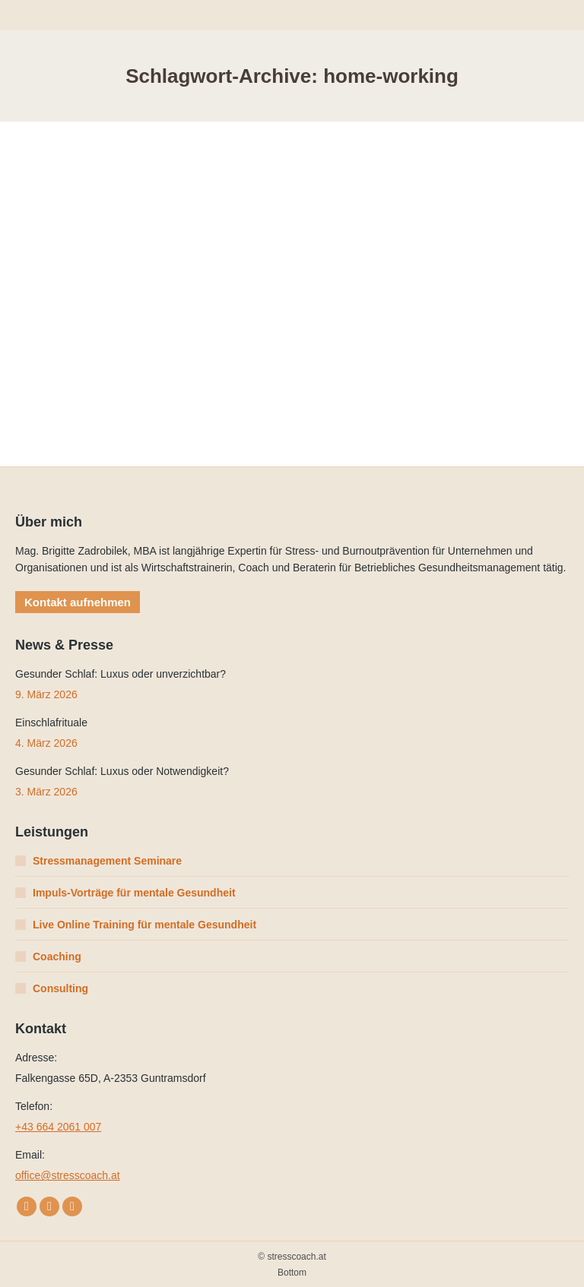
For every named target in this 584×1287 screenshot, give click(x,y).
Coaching (57, 956)
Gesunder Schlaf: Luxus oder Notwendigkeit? (122, 771)
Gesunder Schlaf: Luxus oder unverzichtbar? (120, 674)
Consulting (60, 988)
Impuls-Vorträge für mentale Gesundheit (134, 893)
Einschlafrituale (51, 722)
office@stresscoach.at (67, 1175)
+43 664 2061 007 (58, 1127)
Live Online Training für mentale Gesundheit (144, 925)
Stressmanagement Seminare (107, 861)
